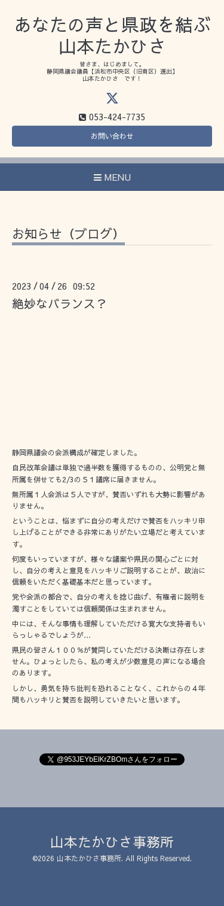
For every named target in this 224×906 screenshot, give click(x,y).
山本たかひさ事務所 (112, 841)
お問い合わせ (112, 136)
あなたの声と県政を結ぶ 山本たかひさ (112, 35)
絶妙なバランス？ (60, 303)
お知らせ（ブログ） (68, 234)
